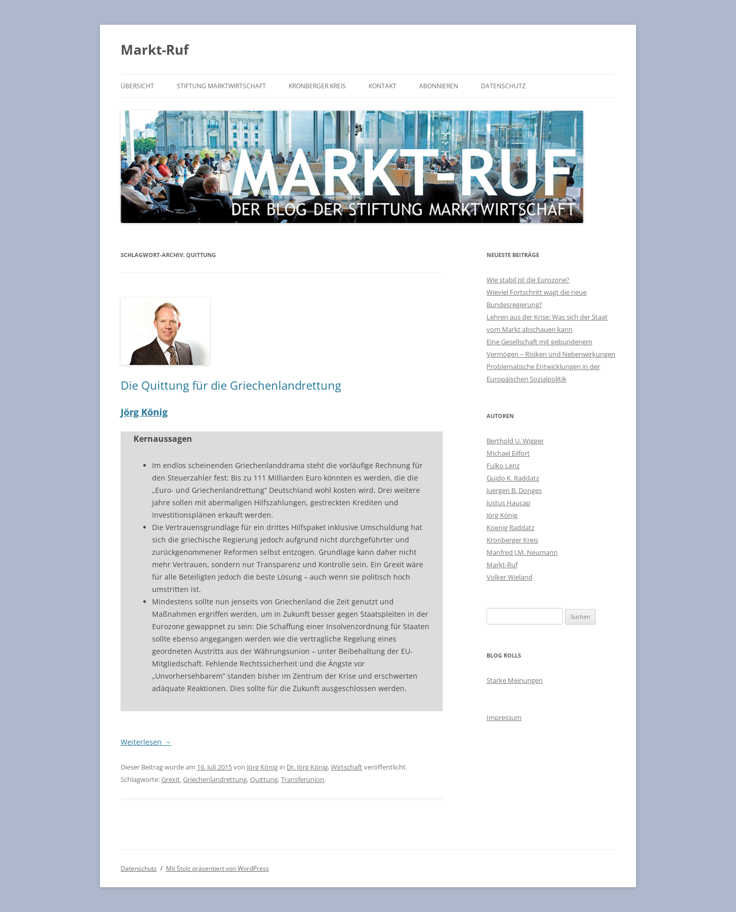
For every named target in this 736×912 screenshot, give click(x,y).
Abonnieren (438, 86)
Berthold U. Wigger (515, 440)
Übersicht (137, 86)
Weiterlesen (146, 742)
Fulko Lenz (503, 465)
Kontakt (382, 86)
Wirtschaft (346, 767)
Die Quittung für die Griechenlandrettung (231, 385)
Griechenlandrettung (215, 779)
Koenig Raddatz (510, 527)
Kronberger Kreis (317, 86)
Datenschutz (503, 86)
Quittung (264, 779)
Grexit (170, 779)
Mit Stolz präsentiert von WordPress (217, 868)
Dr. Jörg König (307, 767)
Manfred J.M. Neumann (522, 552)
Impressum (504, 717)
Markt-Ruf (155, 49)
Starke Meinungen (515, 680)
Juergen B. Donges (514, 490)
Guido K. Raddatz (513, 478)
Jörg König (144, 412)
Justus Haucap (508, 502)
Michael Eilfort (508, 453)
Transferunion (302, 779)
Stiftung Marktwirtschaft (221, 86)
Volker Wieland (509, 577)
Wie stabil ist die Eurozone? (528, 279)
